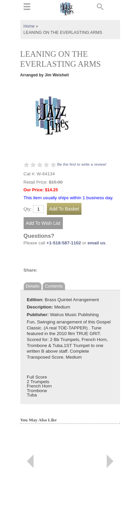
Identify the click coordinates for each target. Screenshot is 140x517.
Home (29, 26)
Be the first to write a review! (81, 164)
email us (96, 242)
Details (32, 286)
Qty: (28, 209)
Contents (54, 286)
